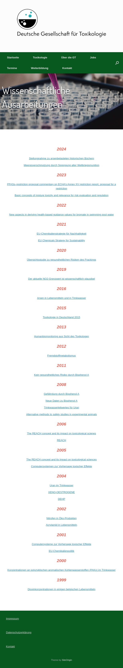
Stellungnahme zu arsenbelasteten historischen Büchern (61, 158)
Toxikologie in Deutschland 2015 (61, 317)
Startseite (13, 57)
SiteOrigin (67, 660)
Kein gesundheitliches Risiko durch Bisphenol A (61, 374)
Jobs (93, 57)
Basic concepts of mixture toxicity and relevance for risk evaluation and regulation (61, 195)
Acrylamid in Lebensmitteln (61, 524)
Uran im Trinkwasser (61, 485)
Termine (12, 68)
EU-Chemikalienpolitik (61, 550)
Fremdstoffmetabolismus (61, 355)
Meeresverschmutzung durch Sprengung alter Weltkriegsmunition (61, 165)
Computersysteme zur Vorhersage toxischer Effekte (61, 544)
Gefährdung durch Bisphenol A (61, 393)
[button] (117, 62)
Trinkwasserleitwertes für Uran (61, 407)
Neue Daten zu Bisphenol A (62, 400)
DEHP (61, 498)
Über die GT (68, 57)
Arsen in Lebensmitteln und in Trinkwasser (61, 297)
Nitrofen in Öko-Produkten (61, 518)
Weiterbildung (39, 68)
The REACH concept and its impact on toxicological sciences (61, 459)
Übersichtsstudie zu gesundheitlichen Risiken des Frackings (61, 259)
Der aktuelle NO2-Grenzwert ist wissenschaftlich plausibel (61, 278)
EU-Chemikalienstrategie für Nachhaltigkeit (61, 233)
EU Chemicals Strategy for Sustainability (61, 240)
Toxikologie (40, 57)
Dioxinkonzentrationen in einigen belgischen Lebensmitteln (61, 589)
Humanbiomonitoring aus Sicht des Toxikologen (61, 336)
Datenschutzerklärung (18, 632)
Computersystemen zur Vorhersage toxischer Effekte (61, 466)
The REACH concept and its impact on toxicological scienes (61, 433)
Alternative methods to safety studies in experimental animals (61, 414)
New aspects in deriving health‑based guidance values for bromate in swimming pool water (61, 214)
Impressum (12, 618)
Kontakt (67, 68)
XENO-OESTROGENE (61, 492)
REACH (61, 440)
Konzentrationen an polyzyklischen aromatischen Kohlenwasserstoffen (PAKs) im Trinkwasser (61, 570)
